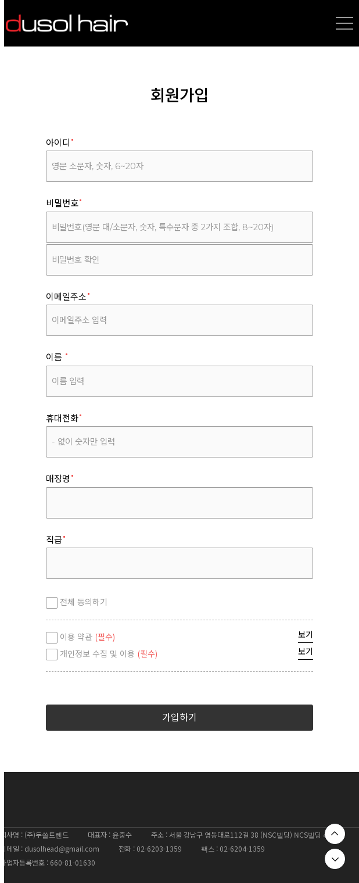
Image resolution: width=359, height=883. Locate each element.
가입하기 (179, 717)
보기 (305, 635)
